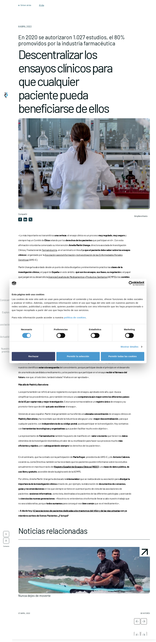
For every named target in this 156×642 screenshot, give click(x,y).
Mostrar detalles (129, 346)
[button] (84, 582)
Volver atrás (25, 5)
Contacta (6, 546)
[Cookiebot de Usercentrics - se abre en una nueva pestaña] (131, 283)
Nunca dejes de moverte (34, 595)
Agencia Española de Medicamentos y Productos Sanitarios (77, 276)
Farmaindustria (49, 249)
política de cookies (75, 317)
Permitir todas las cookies (122, 356)
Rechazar (33, 356)
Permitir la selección (78, 356)
